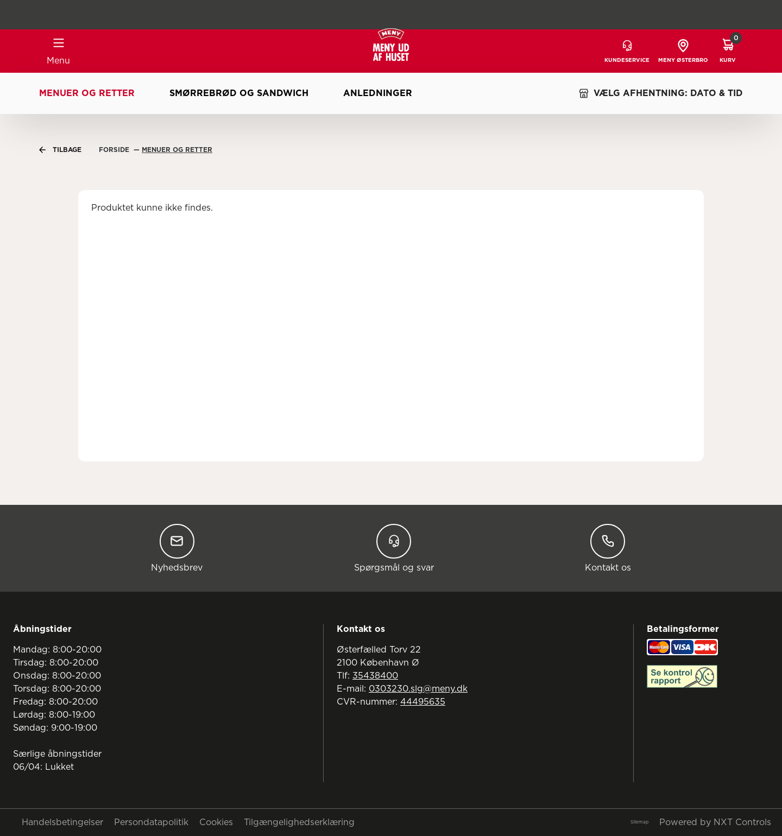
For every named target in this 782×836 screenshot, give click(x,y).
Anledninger (377, 93)
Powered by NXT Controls (715, 822)
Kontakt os (608, 548)
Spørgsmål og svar (394, 548)
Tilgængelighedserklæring (299, 822)
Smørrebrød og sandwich (238, 93)
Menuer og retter (87, 93)
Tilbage (60, 150)
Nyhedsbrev (177, 548)
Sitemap (639, 822)
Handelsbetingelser (62, 822)
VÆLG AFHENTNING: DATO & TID (660, 93)
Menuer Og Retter (177, 150)
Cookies (216, 822)
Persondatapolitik (151, 822)
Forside (115, 150)
